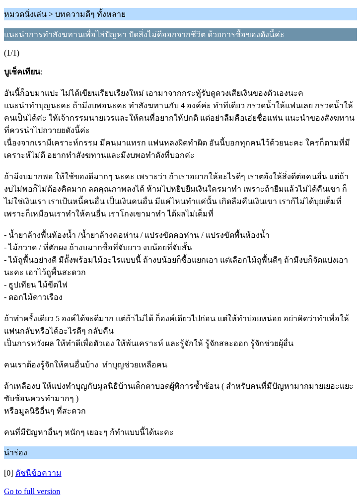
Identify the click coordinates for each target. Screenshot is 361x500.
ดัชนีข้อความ (38, 473)
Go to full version (32, 491)
